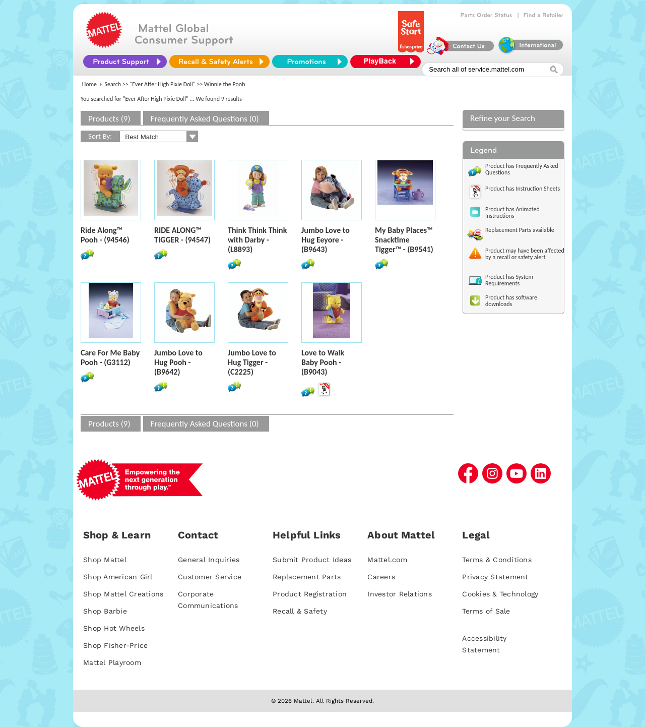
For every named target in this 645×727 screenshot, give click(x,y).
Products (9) (109, 118)
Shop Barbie (105, 611)
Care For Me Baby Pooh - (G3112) (110, 357)
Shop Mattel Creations (123, 594)
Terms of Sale (486, 611)
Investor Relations (399, 594)
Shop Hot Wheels (114, 628)
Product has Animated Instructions (512, 212)
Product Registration (310, 594)
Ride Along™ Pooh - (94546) (105, 235)
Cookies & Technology (500, 594)
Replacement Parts (307, 577)
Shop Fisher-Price (115, 645)
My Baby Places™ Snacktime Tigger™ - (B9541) (404, 239)
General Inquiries (208, 560)
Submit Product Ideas (312, 560)
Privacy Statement (495, 577)
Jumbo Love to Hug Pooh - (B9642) (178, 362)
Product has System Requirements (509, 280)
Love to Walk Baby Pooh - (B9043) (322, 362)
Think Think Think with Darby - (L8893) (257, 239)
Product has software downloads (511, 301)
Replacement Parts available (519, 229)
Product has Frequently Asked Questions (521, 169)
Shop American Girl (118, 577)
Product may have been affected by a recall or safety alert (524, 254)
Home (89, 84)
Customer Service (209, 577)
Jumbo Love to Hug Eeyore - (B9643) (325, 239)
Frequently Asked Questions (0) (205, 118)
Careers (381, 577)
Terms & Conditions (497, 560)
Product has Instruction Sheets (522, 188)
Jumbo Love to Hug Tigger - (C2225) (252, 362)
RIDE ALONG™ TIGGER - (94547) (182, 235)
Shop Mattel (104, 560)
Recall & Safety (300, 611)
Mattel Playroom (112, 662)
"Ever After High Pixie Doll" (163, 84)
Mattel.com (387, 560)
